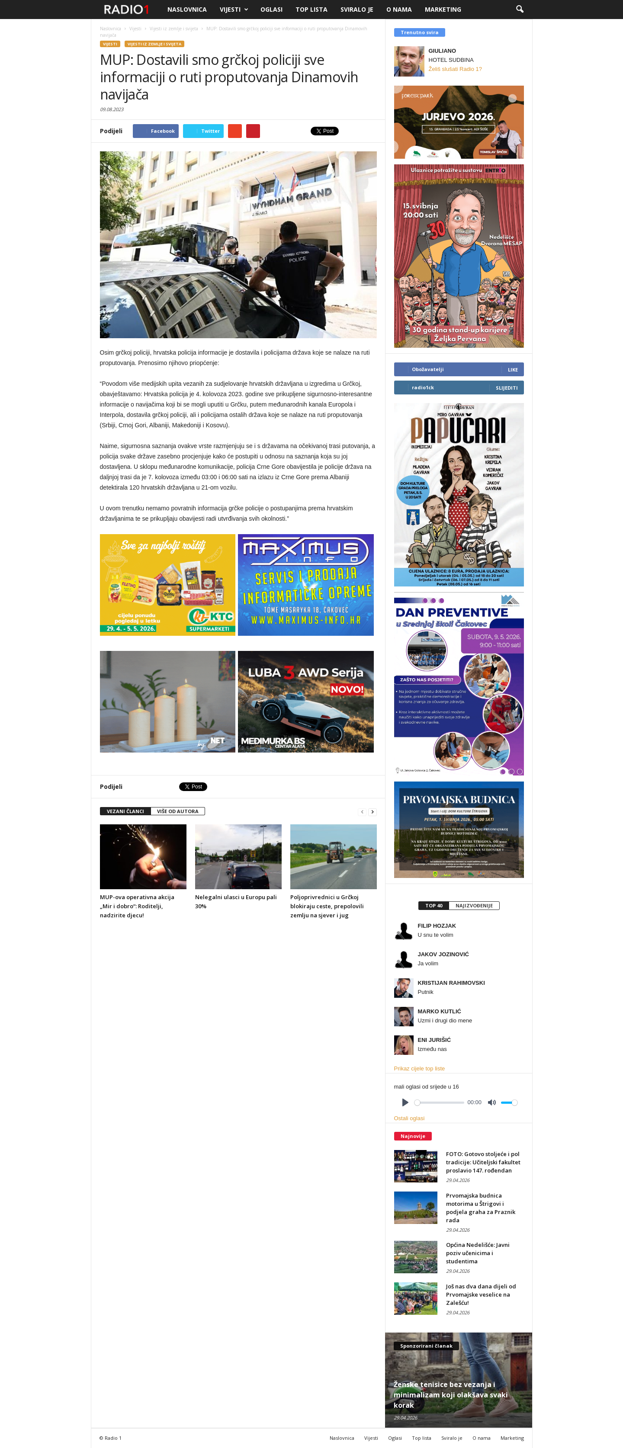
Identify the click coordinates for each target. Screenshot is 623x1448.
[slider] (439, 1103)
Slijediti (507, 387)
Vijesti (234, 9)
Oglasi (271, 9)
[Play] (405, 1102)
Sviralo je (356, 9)
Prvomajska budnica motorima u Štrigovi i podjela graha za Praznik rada (480, 1208)
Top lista (311, 9)
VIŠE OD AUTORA (178, 811)
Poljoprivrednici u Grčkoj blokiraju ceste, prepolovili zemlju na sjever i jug (327, 906)
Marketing (443, 9)
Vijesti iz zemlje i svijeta (154, 44)
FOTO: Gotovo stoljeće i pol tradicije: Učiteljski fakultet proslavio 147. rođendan (483, 1162)
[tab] (433, 905)
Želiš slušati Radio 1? (455, 69)
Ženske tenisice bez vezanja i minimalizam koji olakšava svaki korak (451, 1395)
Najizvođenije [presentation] (474, 905)
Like (513, 369)
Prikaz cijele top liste (419, 1068)
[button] (519, 9)
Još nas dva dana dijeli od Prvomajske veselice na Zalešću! (481, 1294)
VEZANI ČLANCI (125, 811)
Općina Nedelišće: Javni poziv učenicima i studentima (478, 1253)
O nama (399, 9)
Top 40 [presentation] (433, 905)
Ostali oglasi (409, 1118)
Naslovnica (187, 9)
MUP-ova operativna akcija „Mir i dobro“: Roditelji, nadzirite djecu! (137, 906)
